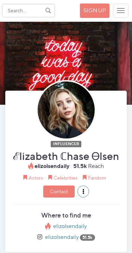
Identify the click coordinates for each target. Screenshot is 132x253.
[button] (83, 191)
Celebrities (65, 178)
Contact (59, 191)
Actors (36, 178)
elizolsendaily (70, 226)
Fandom (97, 178)
